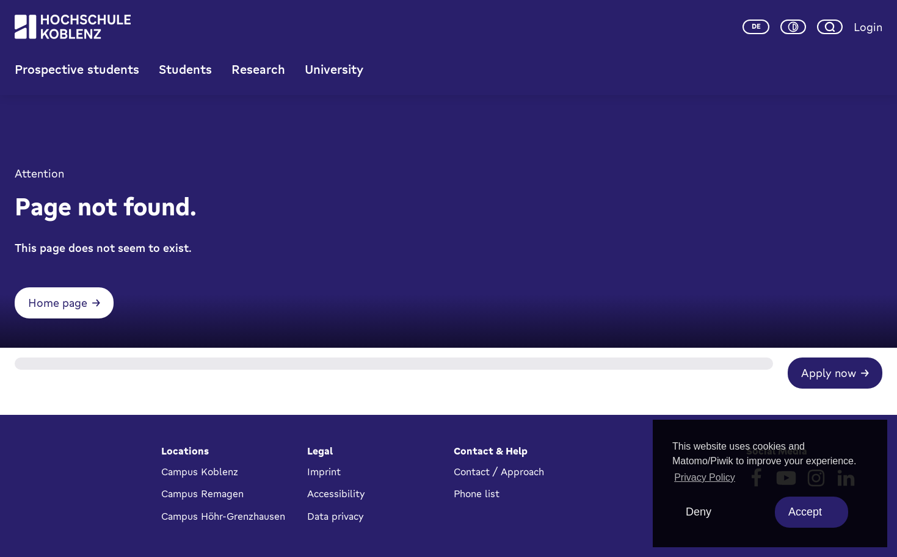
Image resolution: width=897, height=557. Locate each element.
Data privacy (335, 516)
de (756, 29)
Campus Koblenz (199, 471)
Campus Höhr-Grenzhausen (223, 516)
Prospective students (77, 74)
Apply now (828, 389)
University (334, 74)
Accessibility (336, 493)
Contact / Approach (499, 471)
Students (185, 74)
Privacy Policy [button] (704, 477)
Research (258, 74)
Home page (57, 319)
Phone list (476, 493)
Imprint (324, 471)
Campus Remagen (202, 493)
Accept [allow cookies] (805, 512)
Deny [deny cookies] (698, 512)
